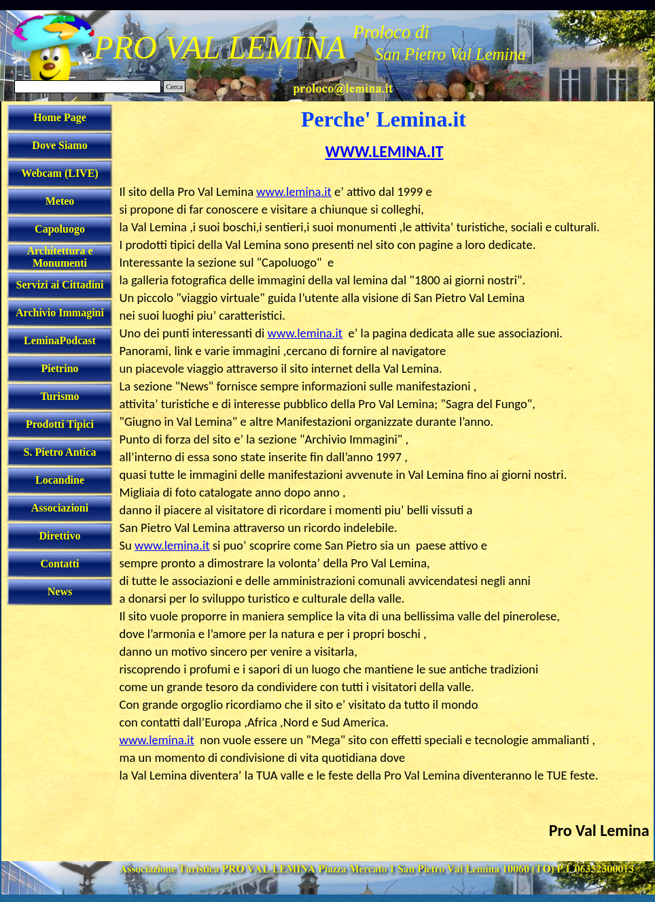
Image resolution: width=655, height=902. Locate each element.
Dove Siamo (59, 145)
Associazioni (59, 508)
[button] (343, 87)
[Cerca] (87, 86)
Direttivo (59, 535)
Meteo (60, 201)
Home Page (59, 117)
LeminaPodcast (60, 340)
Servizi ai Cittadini (60, 284)
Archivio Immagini (60, 312)
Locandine (59, 480)
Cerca (174, 86)
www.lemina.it (293, 191)
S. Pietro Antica (60, 452)
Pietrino (59, 368)
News (60, 591)
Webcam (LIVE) (59, 173)
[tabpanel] (385, 499)
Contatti (60, 563)
